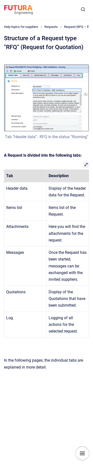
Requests (51, 27)
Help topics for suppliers (21, 27)
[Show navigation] (82, 453)
